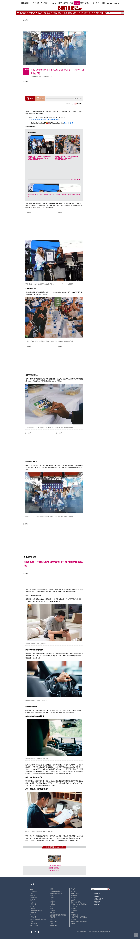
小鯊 (51, 900)
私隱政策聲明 (98, 899)
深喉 (51, 889)
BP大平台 (32, 3)
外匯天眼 (74, 897)
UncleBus (33, 915)
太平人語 (74, 906)
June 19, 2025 (68, 123)
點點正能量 (34, 923)
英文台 (39, 3)
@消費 (90, 13)
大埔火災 (32, 13)
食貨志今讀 (34, 925)
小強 (31, 902)
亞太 (60, 3)
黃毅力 (73, 900)
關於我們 (97, 904)
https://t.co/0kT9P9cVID (51, 119)
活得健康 (33, 917)
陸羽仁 (32, 900)
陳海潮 (73, 919)
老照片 (52, 919)
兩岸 (86, 13)
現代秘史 (74, 891)
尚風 (51, 908)
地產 (65, 13)
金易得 (73, 908)
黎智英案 (39, 13)
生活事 (103, 3)
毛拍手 (73, 889)
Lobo (32, 906)
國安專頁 (24, 3)
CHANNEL (54, 3)
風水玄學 (33, 904)
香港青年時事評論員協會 (79, 904)
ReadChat (53, 921)
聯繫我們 (97, 902)
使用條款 (97, 896)
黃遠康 (32, 908)
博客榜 (96, 13)
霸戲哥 (52, 902)
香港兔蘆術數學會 (36, 910)
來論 (51, 923)
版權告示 (97, 894)
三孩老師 (74, 910)
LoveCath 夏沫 (76, 902)
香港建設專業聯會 (56, 893)
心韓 (71, 3)
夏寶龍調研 (24, 13)
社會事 (49, 13)
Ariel (31, 889)
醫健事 (75, 13)
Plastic (76, 3)
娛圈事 (66, 3)
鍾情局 (32, 895)
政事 (44, 13)
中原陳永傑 (74, 915)
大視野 (81, 13)
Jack (51, 906)
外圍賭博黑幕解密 (56, 891)
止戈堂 (52, 897)
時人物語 (74, 895)
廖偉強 (52, 910)
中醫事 (70, 13)
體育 (82, 3)
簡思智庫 (33, 913)
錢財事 (60, 13)
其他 (101, 13)
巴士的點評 (34, 891)
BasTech (110, 3)
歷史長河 (96, 3)
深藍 (31, 893)
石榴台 (46, 3)
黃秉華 (52, 904)
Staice (73, 913)
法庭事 (55, 13)
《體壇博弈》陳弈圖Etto (79, 917)
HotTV (116, 3)
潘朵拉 (52, 913)
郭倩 (51, 895)
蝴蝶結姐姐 (54, 925)
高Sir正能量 (75, 893)
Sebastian (33, 897)
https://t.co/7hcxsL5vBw (36, 119)
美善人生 (88, 3)
